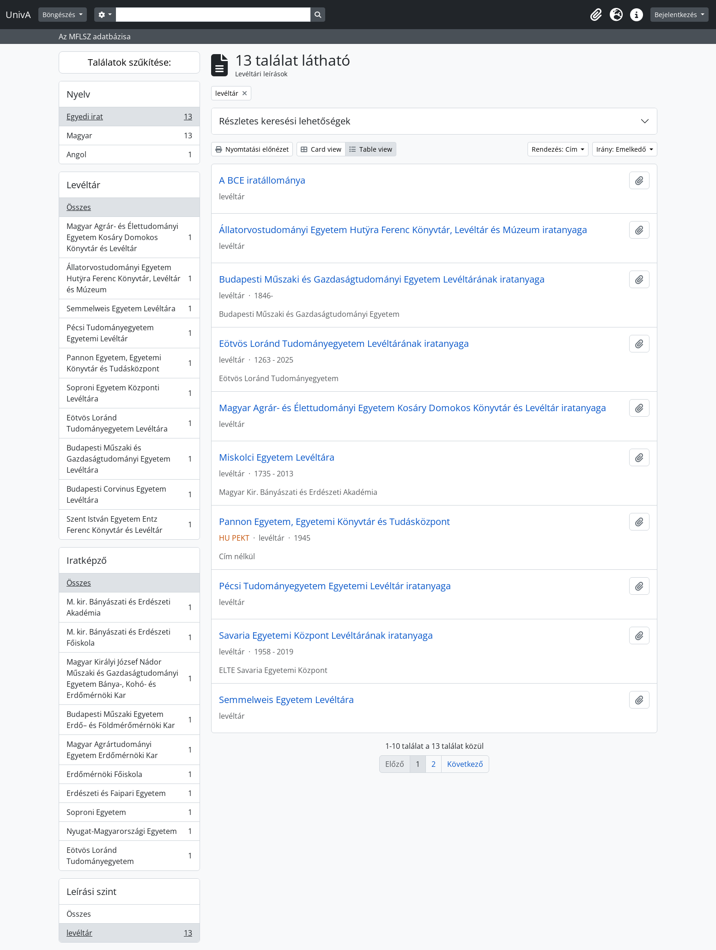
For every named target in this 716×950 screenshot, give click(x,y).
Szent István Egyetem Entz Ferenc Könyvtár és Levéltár (129, 524)
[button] (596, 15)
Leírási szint (91, 891)
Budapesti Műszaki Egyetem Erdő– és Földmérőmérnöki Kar (129, 719)
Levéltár (83, 185)
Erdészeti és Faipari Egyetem (129, 795)
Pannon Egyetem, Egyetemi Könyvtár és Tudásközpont (129, 363)
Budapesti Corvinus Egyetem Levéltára (129, 494)
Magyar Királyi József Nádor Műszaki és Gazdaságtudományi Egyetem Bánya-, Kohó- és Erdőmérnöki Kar (129, 678)
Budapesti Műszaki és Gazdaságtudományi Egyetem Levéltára (129, 459)
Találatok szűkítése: (129, 62)
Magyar (129, 137)
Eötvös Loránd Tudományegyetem (129, 855)
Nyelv (78, 94)
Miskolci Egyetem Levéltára (276, 457)
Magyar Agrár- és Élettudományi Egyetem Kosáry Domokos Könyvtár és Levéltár (129, 237)
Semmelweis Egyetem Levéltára (129, 310)
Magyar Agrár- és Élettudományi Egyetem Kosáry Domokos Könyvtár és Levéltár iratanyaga (412, 407)
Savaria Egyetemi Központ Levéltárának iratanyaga (326, 635)
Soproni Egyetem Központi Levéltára (129, 393)
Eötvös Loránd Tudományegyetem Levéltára (129, 423)
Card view (321, 149)
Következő (465, 764)
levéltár (129, 934)
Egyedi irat (129, 118)
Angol (129, 156)
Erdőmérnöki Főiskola (129, 776)
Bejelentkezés (677, 14)
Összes (79, 207)
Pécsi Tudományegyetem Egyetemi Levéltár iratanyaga (335, 586)
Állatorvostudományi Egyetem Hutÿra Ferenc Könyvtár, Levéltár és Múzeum (129, 278)
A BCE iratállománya (262, 180)
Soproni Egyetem (129, 814)
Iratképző (87, 560)
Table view (370, 149)
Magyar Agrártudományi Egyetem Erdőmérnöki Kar (129, 749)
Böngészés (59, 14)
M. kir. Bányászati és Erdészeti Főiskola (129, 637)
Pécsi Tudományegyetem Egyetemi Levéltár (129, 333)
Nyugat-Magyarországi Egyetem (129, 833)
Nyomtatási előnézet (252, 149)
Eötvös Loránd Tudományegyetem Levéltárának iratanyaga (344, 343)
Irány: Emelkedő (622, 149)
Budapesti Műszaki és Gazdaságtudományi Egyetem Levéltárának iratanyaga (382, 279)
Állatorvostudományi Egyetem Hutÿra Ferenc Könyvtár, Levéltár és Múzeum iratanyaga (403, 229)
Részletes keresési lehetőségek (285, 121)
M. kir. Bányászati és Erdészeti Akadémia (129, 607)
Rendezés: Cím (555, 149)
